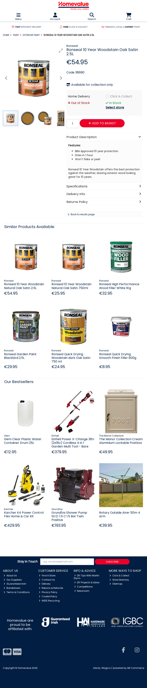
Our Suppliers (13, 579)
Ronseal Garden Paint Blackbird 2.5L (20, 356)
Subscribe (112, 561)
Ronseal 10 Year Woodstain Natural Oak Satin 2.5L (24, 286)
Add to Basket (102, 123)
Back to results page (83, 214)
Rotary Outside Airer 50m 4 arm (119, 514)
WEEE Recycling (49, 600)
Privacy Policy (48, 592)
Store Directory (119, 579)
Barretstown (12, 588)
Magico (106, 668)
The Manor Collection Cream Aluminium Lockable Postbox (121, 441)
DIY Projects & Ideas (87, 582)
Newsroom (82, 590)
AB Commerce (135, 668)
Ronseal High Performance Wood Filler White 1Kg (119, 286)
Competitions (83, 586)
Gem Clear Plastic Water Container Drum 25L (23, 441)
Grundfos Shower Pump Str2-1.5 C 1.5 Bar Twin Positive (69, 516)
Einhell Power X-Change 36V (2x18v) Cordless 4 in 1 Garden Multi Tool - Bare (72, 443)
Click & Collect (121, 96)
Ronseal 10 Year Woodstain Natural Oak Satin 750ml (71, 286)
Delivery (45, 583)
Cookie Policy (48, 596)
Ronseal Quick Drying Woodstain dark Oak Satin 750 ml (70, 358)
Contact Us (47, 579)
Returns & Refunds (51, 588)
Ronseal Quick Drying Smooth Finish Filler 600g (117, 356)
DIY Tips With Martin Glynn (87, 577)
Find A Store (47, 575)
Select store (115, 107)
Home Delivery (79, 96)
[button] (61, 51)
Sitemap (115, 583)
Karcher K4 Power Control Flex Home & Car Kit (24, 514)
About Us (10, 575)
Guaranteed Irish (15, 583)
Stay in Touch (27, 562)
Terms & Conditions (17, 592)
